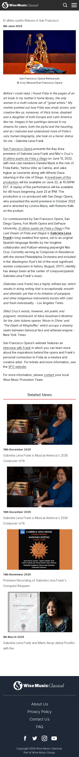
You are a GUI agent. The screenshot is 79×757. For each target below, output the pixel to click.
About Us (39, 704)
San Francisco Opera (17, 149)
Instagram (44, 738)
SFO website (17, 366)
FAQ (39, 726)
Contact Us (39, 719)
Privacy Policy (39, 711)
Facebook (25, 738)
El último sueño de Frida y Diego (25, 158)
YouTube (54, 738)
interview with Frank (17, 348)
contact (49, 375)
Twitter (34, 738)
